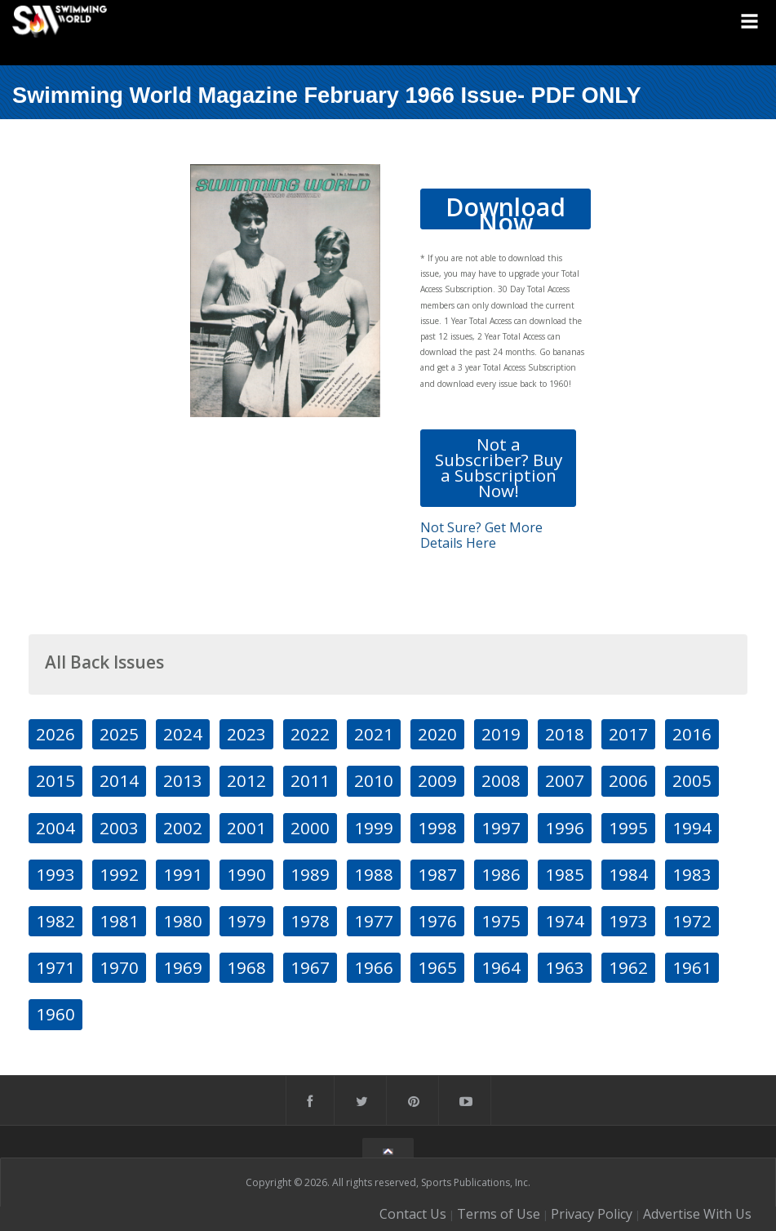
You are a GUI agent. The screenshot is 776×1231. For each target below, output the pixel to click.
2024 (182, 733)
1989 (310, 874)
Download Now (505, 209)
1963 (564, 967)
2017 (628, 733)
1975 (501, 920)
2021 (373, 733)
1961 (692, 967)
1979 (246, 920)
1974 (564, 920)
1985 (564, 874)
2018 (564, 733)
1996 (564, 827)
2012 (246, 780)
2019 (501, 733)
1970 (119, 967)
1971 (55, 967)
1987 (437, 874)
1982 (55, 920)
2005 (692, 780)
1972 (692, 920)
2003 (119, 827)
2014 (119, 780)
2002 (182, 827)
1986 (501, 874)
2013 (182, 780)
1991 (182, 874)
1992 (119, 874)
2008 (501, 780)
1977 (373, 920)
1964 (501, 967)
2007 (564, 780)
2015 (55, 780)
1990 (246, 874)
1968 (246, 967)
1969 (182, 967)
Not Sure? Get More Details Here (481, 535)
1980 (182, 920)
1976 (437, 920)
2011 (310, 780)
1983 (692, 874)
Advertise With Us (697, 1214)
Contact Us (412, 1214)
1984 (628, 874)
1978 (310, 920)
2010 (373, 780)
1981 (119, 920)
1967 (310, 967)
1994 (692, 827)
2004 (55, 827)
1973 (628, 920)
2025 (119, 733)
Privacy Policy (591, 1214)
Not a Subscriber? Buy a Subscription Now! (498, 468)
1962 (628, 967)
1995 (628, 827)
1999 (373, 827)
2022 (310, 733)
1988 (373, 874)
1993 (55, 874)
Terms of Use (498, 1214)
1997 (501, 827)
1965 (437, 967)
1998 (437, 827)
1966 (373, 967)
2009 (437, 780)
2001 (246, 827)
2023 (246, 733)
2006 (628, 780)
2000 (310, 827)
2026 (55, 733)
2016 (692, 733)
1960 (55, 1013)
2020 (437, 733)
